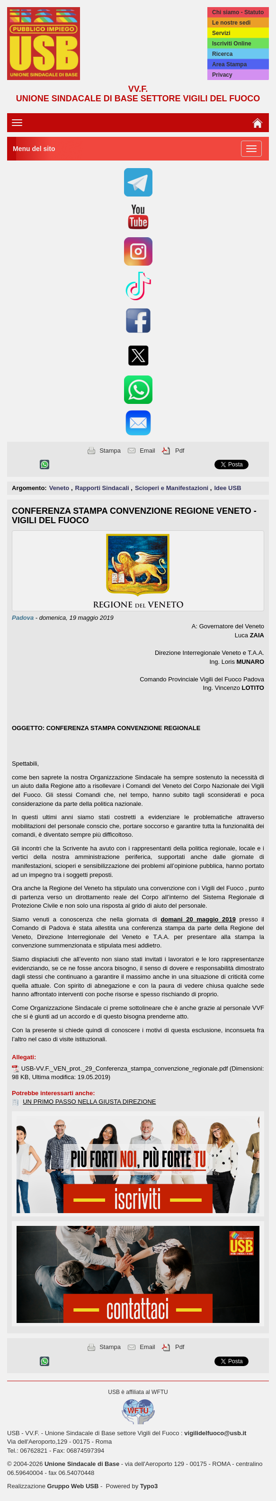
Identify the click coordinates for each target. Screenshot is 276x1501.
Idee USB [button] (227, 487)
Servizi (221, 33)
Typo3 (149, 1486)
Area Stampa (229, 64)
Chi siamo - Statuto (238, 12)
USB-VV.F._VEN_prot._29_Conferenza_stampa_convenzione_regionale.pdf (125, 1068)
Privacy (222, 74)
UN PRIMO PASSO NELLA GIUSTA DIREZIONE (89, 1101)
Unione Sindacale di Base (82, 1463)
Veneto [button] (60, 487)
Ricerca (222, 54)
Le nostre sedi (231, 22)
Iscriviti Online (231, 43)
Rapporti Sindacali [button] (103, 487)
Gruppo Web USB (73, 1486)
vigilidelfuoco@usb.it (215, 1433)
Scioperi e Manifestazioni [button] (172, 487)
